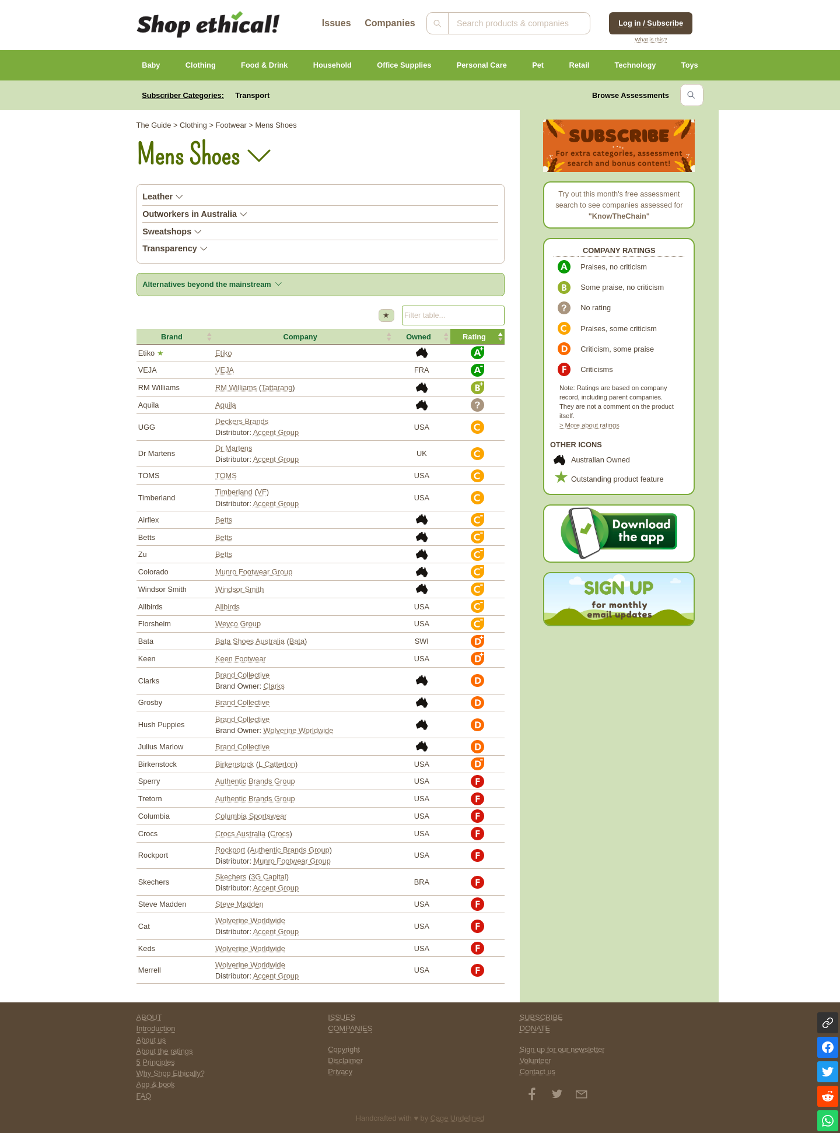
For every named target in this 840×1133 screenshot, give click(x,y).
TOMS (226, 475)
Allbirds (227, 606)
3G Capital (268, 876)
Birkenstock (234, 764)
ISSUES (341, 1017)
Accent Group (276, 432)
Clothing (201, 65)
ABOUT (149, 1017)
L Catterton (276, 764)
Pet (538, 65)
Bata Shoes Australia (250, 641)
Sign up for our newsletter (562, 1049)
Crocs (279, 833)
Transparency (175, 248)
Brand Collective (242, 675)
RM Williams (236, 387)
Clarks (274, 686)
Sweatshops (172, 231)
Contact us (537, 1071)
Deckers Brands (241, 421)
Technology (635, 65)
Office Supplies (404, 65)
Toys (689, 65)
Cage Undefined (457, 1118)
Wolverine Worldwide (299, 730)
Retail (579, 65)
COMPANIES (350, 1028)
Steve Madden (239, 904)
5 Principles (155, 1062)
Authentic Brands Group (255, 781)
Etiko (223, 353)
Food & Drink (264, 65)
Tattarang (276, 387)
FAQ (144, 1096)
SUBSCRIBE (541, 1017)
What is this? (651, 39)
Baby (151, 65)
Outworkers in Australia (194, 214)
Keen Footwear (240, 658)
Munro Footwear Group (253, 571)
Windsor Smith (239, 589)
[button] (175, 336)
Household (332, 65)
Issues (336, 23)
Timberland (234, 491)
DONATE (535, 1028)
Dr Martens (233, 448)
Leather (162, 196)
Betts (223, 519)
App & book (155, 1084)
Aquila (225, 405)
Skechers (230, 876)
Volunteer (535, 1060)
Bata (296, 641)
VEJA (224, 370)
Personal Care (482, 65)
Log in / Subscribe (650, 23)
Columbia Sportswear (250, 816)
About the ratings (164, 1051)
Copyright (344, 1049)
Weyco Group (238, 623)
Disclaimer (345, 1060)
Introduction (156, 1028)
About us (151, 1040)
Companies (390, 23)
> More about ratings (589, 425)
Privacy (340, 1071)
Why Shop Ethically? (170, 1073)
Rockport (230, 850)
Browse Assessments (630, 95)
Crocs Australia (240, 833)
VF (261, 491)
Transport (252, 95)
